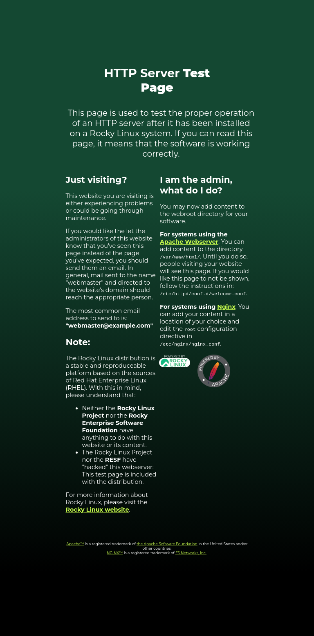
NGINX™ (115, 553)
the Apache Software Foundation (167, 544)
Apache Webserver (189, 241)
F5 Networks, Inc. (190, 553)
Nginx (226, 306)
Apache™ (75, 544)
